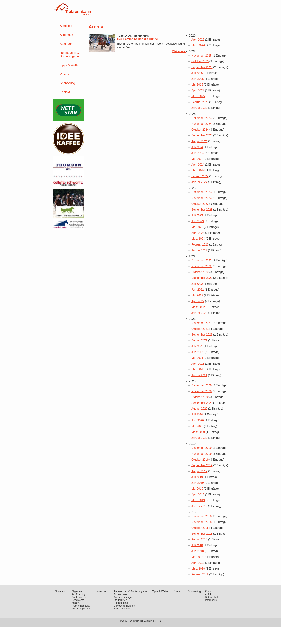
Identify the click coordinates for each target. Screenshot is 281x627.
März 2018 (198, 568)
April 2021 (197, 363)
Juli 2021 (197, 346)
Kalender (66, 43)
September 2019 (201, 465)
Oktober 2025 (200, 61)
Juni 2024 (197, 152)
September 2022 (201, 277)
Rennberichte (121, 602)
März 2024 (198, 170)
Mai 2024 (197, 158)
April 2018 (197, 562)
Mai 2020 (197, 426)
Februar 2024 (199, 176)
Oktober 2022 (200, 272)
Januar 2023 (199, 250)
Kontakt (65, 92)
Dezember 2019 (201, 447)
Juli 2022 (197, 283)
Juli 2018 (197, 545)
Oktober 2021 (200, 328)
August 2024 (199, 141)
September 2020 (201, 402)
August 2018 (199, 539)
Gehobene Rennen (124, 605)
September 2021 (201, 334)
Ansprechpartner (81, 608)
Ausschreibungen (123, 597)
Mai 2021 (197, 357)
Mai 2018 (197, 556)
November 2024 (201, 123)
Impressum (211, 600)
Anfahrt (76, 602)
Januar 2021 (199, 375)
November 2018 (201, 522)
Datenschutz (212, 597)
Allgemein (66, 35)
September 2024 (201, 135)
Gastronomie (79, 597)
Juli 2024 (197, 147)
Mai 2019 (197, 488)
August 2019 (199, 471)
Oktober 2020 (200, 396)
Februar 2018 (199, 574)
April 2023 (197, 232)
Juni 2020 (197, 420)
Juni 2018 (197, 551)
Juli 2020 (197, 414)
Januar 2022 (199, 312)
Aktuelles (66, 26)
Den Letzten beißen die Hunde (137, 39)
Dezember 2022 (201, 260)
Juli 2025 (197, 72)
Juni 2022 (197, 289)
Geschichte (78, 600)
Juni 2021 (197, 352)
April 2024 (197, 164)
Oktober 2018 (200, 527)
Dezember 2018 (201, 516)
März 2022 (198, 306)
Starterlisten (120, 600)
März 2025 (198, 96)
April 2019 (197, 494)
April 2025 (197, 90)
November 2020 (201, 391)
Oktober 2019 (200, 459)
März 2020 (198, 432)
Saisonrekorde (122, 608)
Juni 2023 (197, 221)
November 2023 (201, 198)
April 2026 (197, 39)
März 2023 (198, 238)
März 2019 (198, 500)
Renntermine (121, 594)
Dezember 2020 (201, 385)
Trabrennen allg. (81, 605)
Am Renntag (78, 594)
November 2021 (201, 322)
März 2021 (198, 369)
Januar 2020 (199, 437)
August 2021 (199, 340)
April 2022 (197, 301)
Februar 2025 (199, 102)
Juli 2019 (197, 476)
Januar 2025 (199, 107)
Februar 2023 (199, 244)
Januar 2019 (199, 506)
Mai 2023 (197, 227)
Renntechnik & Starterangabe (69, 54)
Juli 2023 (197, 215)
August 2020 (199, 408)
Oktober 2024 (200, 129)
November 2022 (201, 266)
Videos (64, 74)
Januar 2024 (199, 182)
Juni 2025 (197, 78)
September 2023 (201, 209)
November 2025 (201, 55)
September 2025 (201, 67)
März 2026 (198, 45)
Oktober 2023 (200, 203)
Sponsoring (67, 83)
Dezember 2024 (201, 118)
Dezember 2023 (201, 192)
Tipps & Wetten (70, 65)
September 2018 (201, 533)
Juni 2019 (197, 482)
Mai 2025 (197, 84)
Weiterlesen (179, 51)
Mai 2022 (197, 295)
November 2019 (201, 453)
